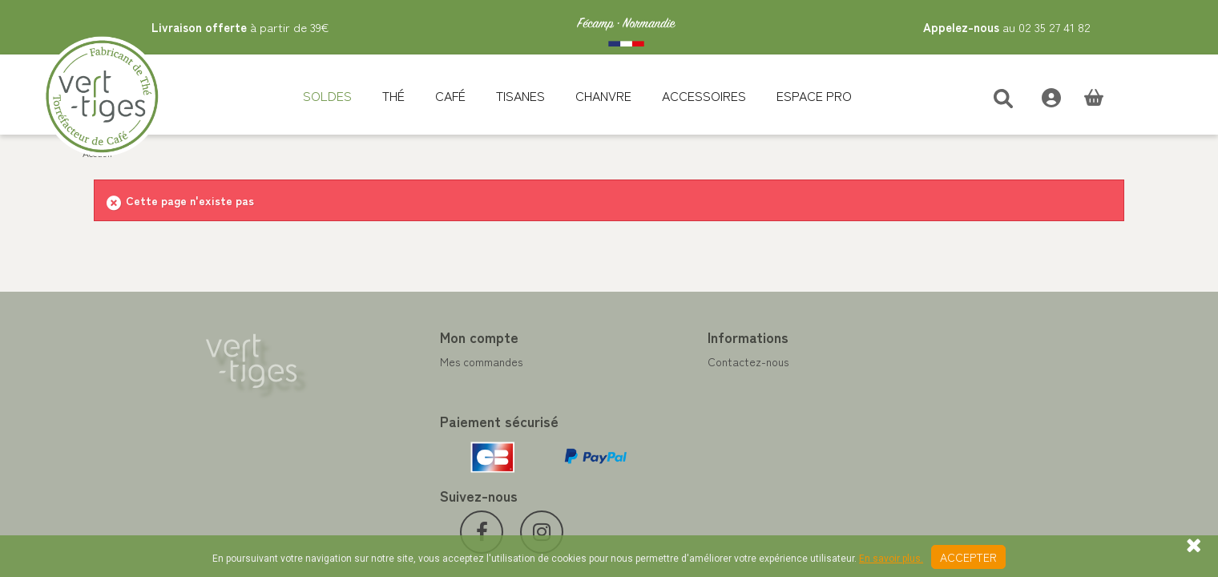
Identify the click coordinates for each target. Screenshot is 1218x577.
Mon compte (392, 336)
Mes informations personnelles (428, 419)
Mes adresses (387, 400)
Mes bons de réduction (409, 438)
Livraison (643, 458)
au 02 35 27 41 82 (1007, 26)
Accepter (968, 557)
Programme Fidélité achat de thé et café (724, 381)
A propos (643, 419)
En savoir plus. (891, 558)
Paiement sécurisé (666, 400)
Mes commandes (394, 361)
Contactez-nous (661, 361)
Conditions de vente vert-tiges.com (710, 438)
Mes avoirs (379, 381)
